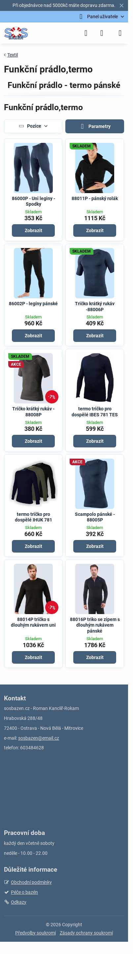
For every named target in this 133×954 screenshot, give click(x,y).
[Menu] (120, 33)
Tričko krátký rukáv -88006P (95, 306)
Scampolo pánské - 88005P (95, 517)
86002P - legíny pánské (33, 303)
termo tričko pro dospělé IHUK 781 (33, 517)
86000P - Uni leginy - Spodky (33, 201)
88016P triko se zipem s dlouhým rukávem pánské (95, 625)
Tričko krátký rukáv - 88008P (33, 411)
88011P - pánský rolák (95, 198)
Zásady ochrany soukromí (86, 932)
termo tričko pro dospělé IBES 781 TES (95, 411)
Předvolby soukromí (35, 932)
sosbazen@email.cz (38, 738)
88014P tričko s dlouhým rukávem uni (33, 622)
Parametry (95, 126)
